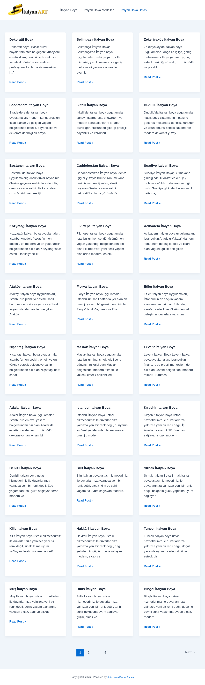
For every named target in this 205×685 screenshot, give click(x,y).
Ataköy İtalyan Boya (26, 286)
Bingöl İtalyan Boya (160, 589)
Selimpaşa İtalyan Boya (97, 39)
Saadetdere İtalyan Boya (30, 105)
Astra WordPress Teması (121, 676)
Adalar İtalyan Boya (26, 407)
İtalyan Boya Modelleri (98, 10)
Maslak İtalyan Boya (94, 347)
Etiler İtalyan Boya (159, 286)
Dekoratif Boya (22, 39)
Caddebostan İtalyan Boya (99, 165)
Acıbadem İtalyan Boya (163, 226)
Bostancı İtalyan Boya (28, 165)
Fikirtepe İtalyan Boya (95, 226)
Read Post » (18, 82)
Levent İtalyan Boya (161, 347)
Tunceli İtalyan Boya (161, 528)
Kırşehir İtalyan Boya (162, 407)
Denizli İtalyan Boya (26, 468)
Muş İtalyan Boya (24, 589)
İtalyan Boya (68, 10)
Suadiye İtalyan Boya (162, 165)
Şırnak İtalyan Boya (160, 468)
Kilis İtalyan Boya (24, 528)
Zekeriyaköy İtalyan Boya (165, 39)
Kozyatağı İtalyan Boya (29, 226)
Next (189, 652)
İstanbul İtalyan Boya (94, 407)
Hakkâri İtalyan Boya (94, 528)
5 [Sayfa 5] (105, 652)
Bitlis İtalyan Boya (92, 589)
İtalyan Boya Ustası (133, 10)
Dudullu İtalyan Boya (161, 105)
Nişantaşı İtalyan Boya (28, 347)
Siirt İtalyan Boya (91, 468)
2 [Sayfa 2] (88, 652)
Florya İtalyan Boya (93, 286)
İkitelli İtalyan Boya (93, 105)
